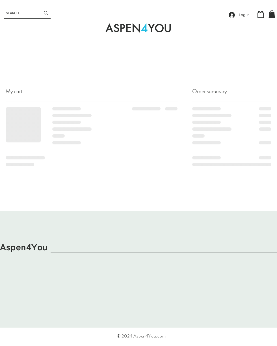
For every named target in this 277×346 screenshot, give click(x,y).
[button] (272, 14)
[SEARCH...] (19, 13)
